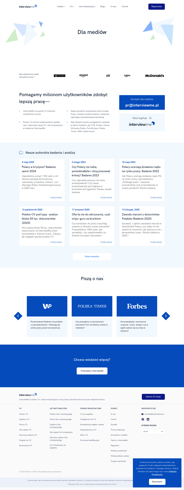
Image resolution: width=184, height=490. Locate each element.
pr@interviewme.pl (142, 105)
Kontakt (114, 424)
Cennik (125, 6)
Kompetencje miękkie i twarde (92, 424)
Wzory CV (23, 424)
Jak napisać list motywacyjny (61, 432)
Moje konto (156, 6)
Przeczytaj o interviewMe (92, 371)
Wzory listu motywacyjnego (61, 419)
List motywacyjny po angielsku (58, 446)
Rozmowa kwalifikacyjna (89, 440)
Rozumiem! (157, 482)
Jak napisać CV (25, 430)
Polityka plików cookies (120, 456)
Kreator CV (23, 414)
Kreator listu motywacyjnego (61, 414)
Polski (153, 431)
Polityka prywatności (119, 451)
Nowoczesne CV (25, 445)
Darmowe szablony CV (28, 435)
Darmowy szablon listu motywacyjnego (59, 438)
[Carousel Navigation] (92, 293)
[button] (92, 76)
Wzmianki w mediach (119, 435)
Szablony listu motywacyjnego (56, 425)
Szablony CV (24, 419)
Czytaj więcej (56, 197)
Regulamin (115, 445)
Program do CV (25, 440)
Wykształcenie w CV (88, 430)
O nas (113, 414)
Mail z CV (84, 435)
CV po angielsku (86, 414)
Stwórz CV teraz (153, 397)
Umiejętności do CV (88, 419)
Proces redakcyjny (118, 430)
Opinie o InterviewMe (119, 440)
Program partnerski (118, 461)
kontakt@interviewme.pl (152, 414)
